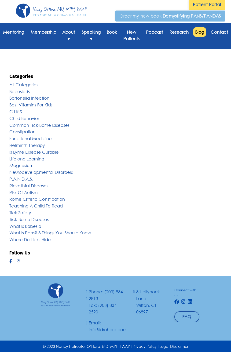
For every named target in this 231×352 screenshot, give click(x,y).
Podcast (154, 32)
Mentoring (13, 32)
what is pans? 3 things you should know (50, 232)
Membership (43, 32)
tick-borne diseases (29, 219)
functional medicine (30, 138)
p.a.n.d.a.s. (21, 178)
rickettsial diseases (28, 185)
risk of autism (23, 192)
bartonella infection (29, 98)
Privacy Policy (144, 346)
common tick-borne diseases (39, 125)
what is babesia (25, 226)
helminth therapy (27, 145)
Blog (199, 32)
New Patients (131, 35)
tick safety (20, 212)
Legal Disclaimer (173, 346)
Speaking (91, 36)
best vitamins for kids (30, 104)
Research (179, 32)
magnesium (21, 165)
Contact (219, 32)
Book (112, 32)
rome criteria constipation (37, 199)
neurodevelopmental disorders (41, 172)
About (68, 36)
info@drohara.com (108, 329)
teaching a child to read (36, 205)
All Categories (23, 84)
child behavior (24, 118)
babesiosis (19, 91)
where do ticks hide (30, 239)
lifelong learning (26, 158)
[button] (170, 16)
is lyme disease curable (34, 152)
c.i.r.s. (16, 111)
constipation (22, 131)
